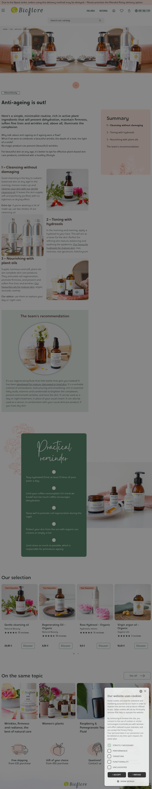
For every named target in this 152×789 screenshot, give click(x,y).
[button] (126, 781)
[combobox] (140, 691)
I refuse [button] (137, 774)
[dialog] (126, 737)
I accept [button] (117, 774)
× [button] (145, 691)
